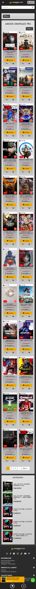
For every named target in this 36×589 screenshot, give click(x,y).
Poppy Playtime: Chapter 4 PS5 (22, 522)
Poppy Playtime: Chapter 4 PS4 (22, 510)
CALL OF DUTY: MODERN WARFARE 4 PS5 (21, 485)
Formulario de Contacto (8, 571)
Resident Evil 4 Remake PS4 (13, 579)
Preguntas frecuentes (8, 560)
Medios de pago (5, 562)
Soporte (3, 570)
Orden (29, 28)
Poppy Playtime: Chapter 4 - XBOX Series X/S (22, 535)
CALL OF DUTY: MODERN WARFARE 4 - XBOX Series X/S (22, 497)
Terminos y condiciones (8, 564)
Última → (25, 468)
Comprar (10, 60)
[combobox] (31, 2)
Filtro (6, 16)
